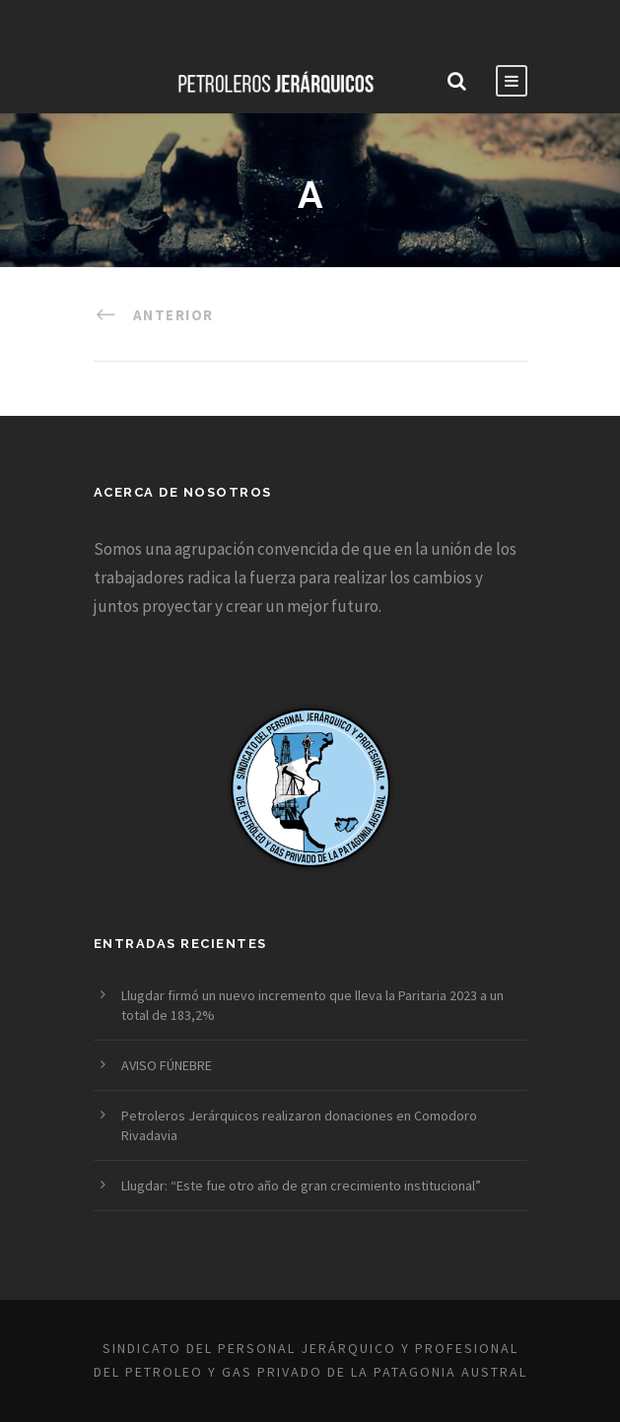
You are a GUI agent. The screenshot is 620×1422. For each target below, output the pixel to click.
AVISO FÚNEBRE (166, 1065)
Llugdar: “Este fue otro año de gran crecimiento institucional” (301, 1185)
